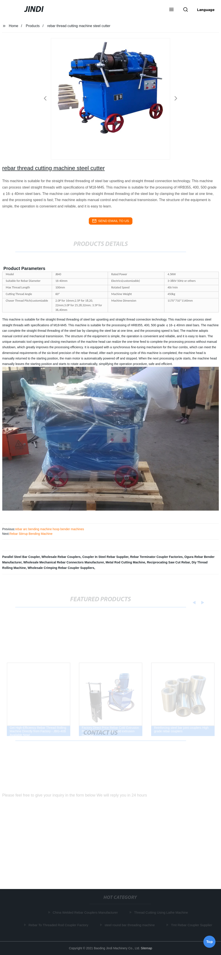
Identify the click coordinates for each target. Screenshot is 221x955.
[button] (171, 10)
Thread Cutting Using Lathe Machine (162, 912)
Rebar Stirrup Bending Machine (30, 533)
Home (13, 26)
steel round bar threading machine (130, 925)
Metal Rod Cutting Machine (125, 562)
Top (209, 942)
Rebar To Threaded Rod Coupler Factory (59, 925)
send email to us (110, 221)
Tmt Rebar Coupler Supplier (192, 925)
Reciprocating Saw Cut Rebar (168, 562)
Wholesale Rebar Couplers (60, 557)
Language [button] (206, 10)
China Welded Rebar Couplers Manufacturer (86, 912)
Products (33, 26)
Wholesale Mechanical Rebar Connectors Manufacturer (63, 562)
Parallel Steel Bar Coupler (21, 557)
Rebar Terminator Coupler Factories (156, 557)
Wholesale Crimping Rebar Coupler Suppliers (61, 568)
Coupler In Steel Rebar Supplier (105, 557)
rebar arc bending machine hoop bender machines (49, 529)
